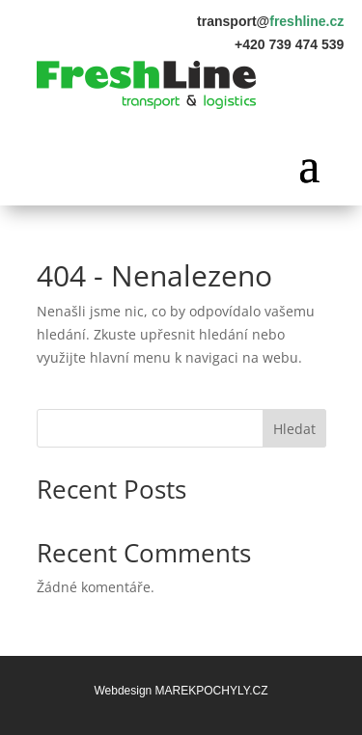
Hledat (294, 429)
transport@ (270, 21)
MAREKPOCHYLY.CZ (211, 690)
